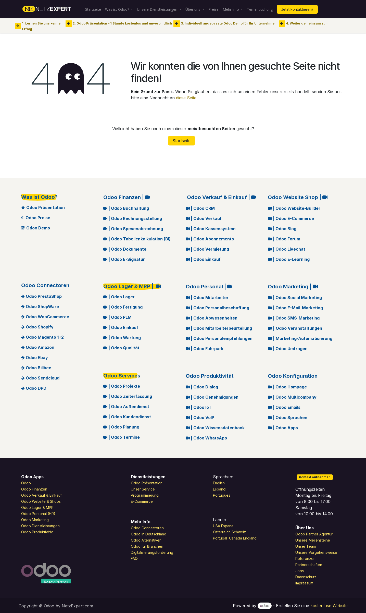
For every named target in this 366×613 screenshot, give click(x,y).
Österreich (222, 532)
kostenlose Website (329, 605)
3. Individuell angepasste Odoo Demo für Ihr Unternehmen (228, 23)
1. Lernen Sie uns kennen (42, 23)
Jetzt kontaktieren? (297, 9)
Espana (227, 526)
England (250, 538)
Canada (235, 538)
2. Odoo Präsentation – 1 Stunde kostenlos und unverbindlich (122, 23)
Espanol (219, 489)
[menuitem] (93, 9)
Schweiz (239, 532)
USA (216, 526)
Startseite (181, 140)
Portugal (220, 538)
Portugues (221, 495)
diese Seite (186, 97)
